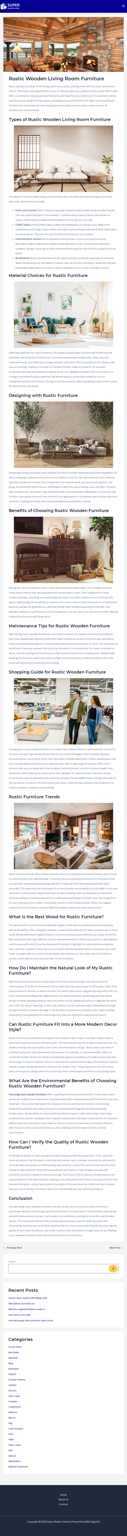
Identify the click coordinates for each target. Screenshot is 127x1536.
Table (11, 1442)
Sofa (10, 1437)
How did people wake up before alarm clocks (30, 1323)
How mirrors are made (19, 1318)
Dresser (12, 1393)
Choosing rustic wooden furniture (27, 1097)
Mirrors (12, 1421)
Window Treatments (18, 1469)
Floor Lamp (14, 1399)
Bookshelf (13, 1372)
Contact (63, 1504)
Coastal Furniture (16, 1382)
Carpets (12, 1377)
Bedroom (13, 1361)
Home (63, 1494)
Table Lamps (14, 1448)
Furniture (13, 1404)
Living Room (14, 1410)
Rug (10, 1426)
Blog (10, 1366)
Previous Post (13, 1251)
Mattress (13, 1415)
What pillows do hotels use (21, 1306)
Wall (10, 1453)
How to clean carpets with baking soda (27, 1301)
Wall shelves (14, 1464)
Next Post (117, 1251)
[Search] (113, 1272)
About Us (63, 1499)
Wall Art (12, 1459)
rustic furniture (15, 1431)
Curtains (12, 1388)
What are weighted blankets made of (26, 1312)
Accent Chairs (15, 1350)
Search (11, 1264)
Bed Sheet (13, 1355)
